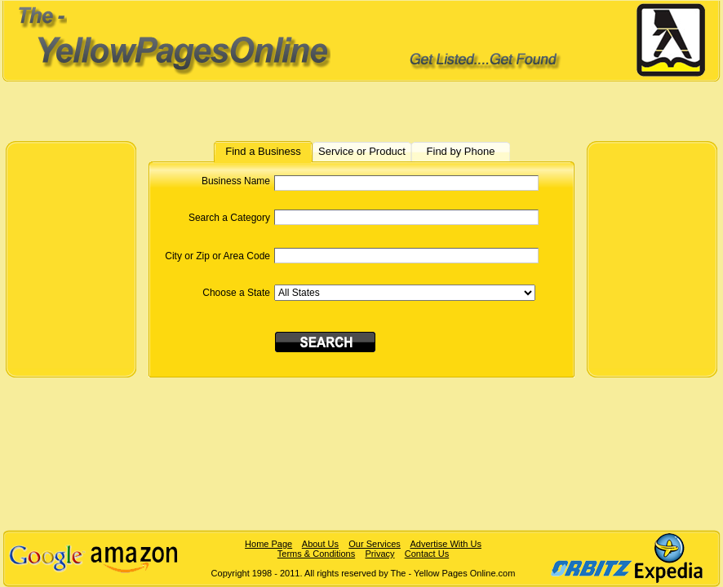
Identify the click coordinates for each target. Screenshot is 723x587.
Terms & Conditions (316, 553)
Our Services (374, 544)
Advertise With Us (445, 544)
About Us (320, 544)
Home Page (268, 544)
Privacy (379, 553)
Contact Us (427, 553)
